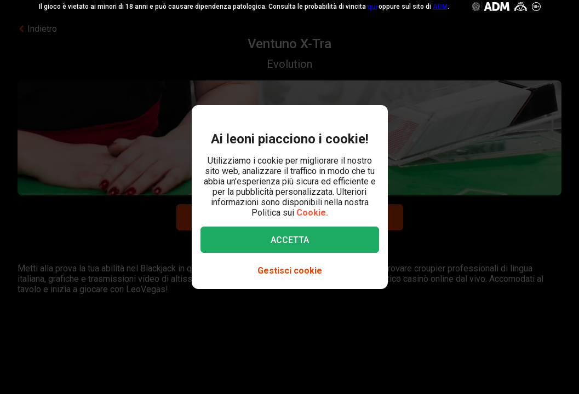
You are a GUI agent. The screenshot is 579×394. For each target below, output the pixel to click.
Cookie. (312, 212)
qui (372, 6)
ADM (440, 6)
